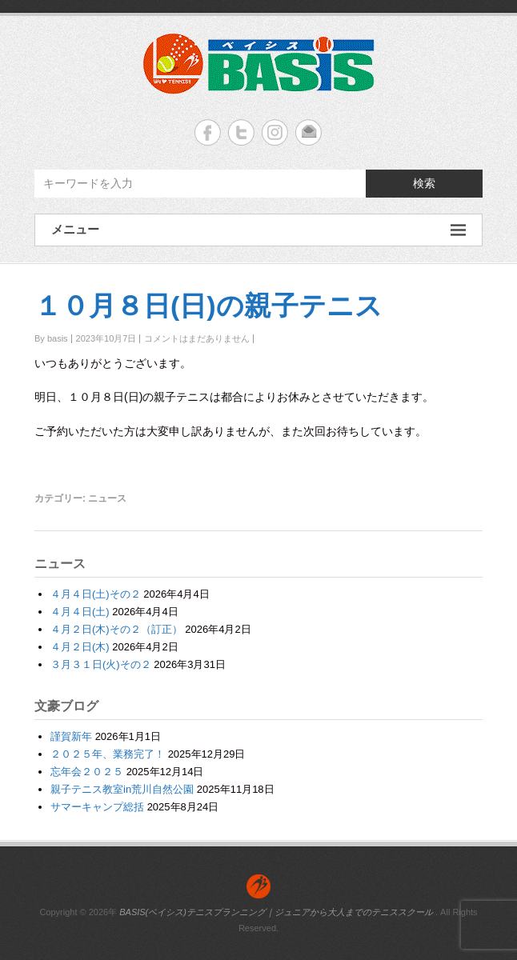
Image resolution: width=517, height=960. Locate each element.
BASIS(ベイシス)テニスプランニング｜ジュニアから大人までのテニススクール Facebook (207, 132)
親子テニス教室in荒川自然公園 (122, 789)
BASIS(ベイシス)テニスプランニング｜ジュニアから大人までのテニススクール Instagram (275, 132)
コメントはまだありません (197, 338)
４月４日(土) (80, 612)
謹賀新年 (71, 736)
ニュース (107, 498)
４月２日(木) (80, 647)
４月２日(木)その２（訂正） (116, 629)
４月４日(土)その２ (95, 594)
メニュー (258, 230)
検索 (424, 183)
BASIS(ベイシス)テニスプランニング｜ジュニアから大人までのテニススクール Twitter (241, 132)
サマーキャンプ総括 (97, 807)
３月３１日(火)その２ (100, 664)
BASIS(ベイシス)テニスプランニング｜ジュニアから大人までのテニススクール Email (308, 132)
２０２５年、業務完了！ (107, 754)
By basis (51, 338)
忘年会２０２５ (86, 772)
